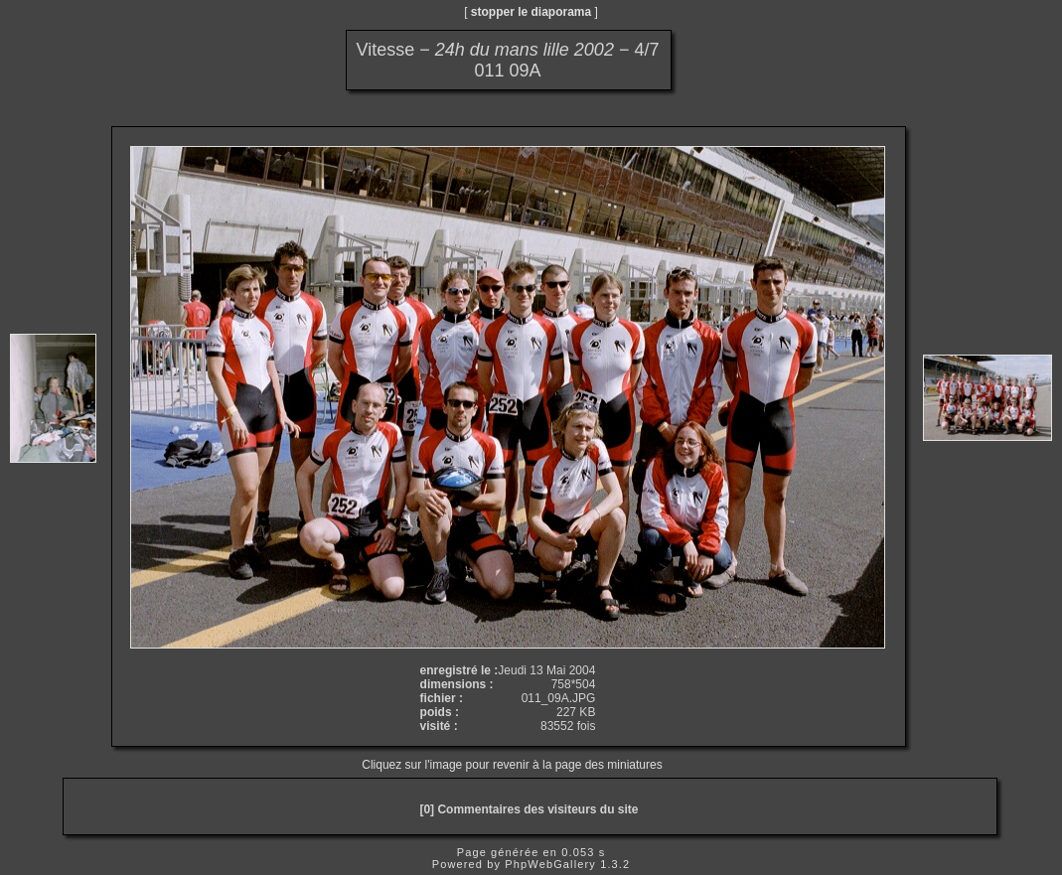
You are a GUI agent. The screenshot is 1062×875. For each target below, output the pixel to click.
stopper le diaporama (531, 12)
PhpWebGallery (550, 864)
